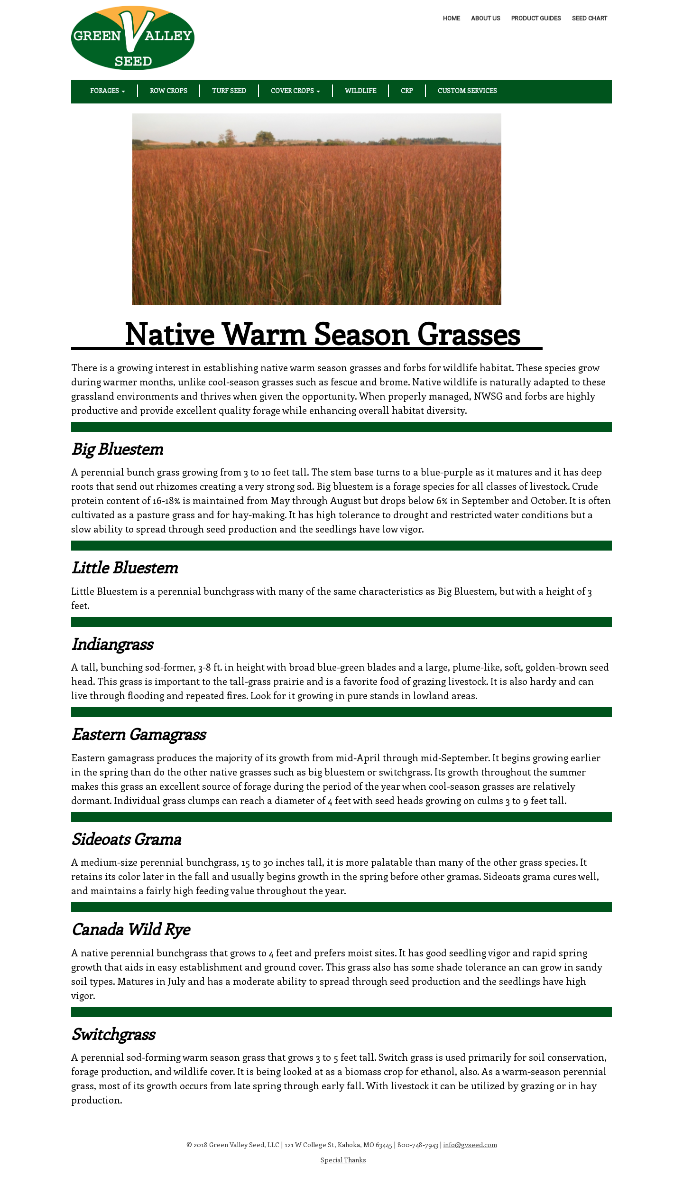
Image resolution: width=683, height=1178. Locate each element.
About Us (485, 18)
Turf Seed (229, 90)
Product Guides (536, 18)
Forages (107, 90)
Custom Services (467, 90)
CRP (407, 90)
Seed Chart (589, 18)
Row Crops (168, 90)
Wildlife (360, 90)
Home (451, 18)
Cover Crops (295, 90)
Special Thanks (343, 1159)
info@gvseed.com (470, 1144)
